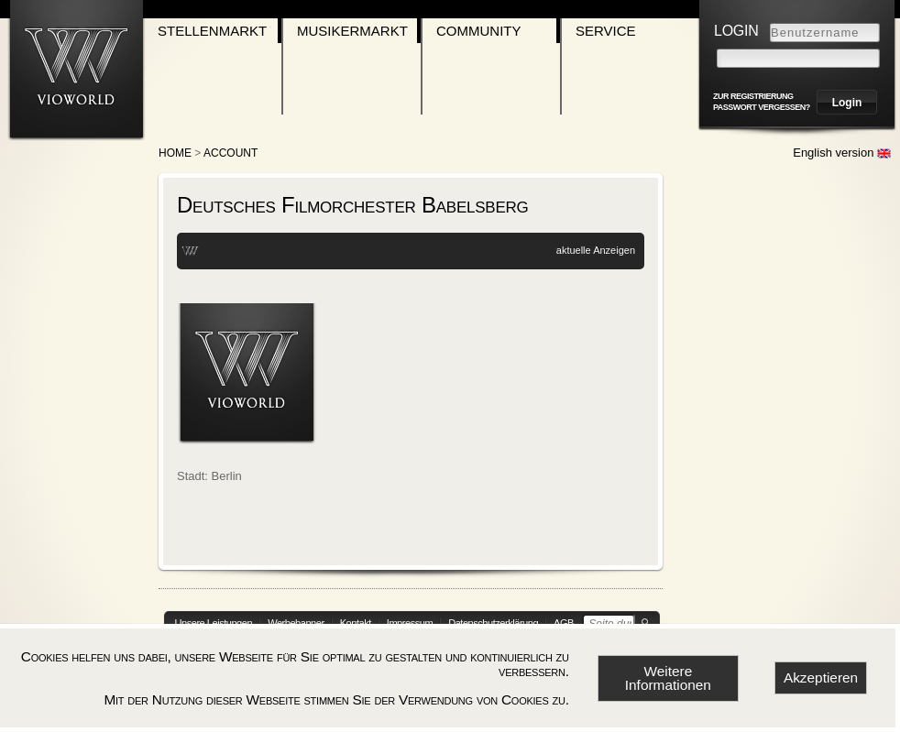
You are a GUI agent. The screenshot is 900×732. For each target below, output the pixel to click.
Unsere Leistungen (214, 622)
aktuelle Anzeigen (595, 250)
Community (478, 30)
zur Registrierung (753, 96)
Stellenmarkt (212, 30)
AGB (564, 622)
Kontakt (355, 622)
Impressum (410, 622)
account (230, 153)
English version (842, 152)
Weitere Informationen (668, 678)
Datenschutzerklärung (493, 622)
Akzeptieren (821, 677)
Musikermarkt (352, 30)
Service (606, 30)
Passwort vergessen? (761, 107)
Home (175, 153)
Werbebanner (296, 622)
